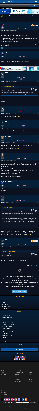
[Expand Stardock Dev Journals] (2, 335)
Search (7, 8)
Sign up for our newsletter (8, 402)
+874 (2, 125)
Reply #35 (3, 246)
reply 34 (13, 251)
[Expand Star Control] (2, 333)
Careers (30, 372)
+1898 (2, 27)
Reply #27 (3, 58)
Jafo (6, 23)
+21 (2, 140)
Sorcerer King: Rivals (18, 381)
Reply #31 (3, 142)
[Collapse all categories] (38, 313)
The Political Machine (19, 376)
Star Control (17, 374)
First (32, 21)
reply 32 (11, 207)
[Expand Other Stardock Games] (2, 326)
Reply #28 (3, 81)
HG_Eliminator (9, 181)
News (30, 374)
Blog (29, 368)
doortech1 (7, 52)
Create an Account (4, 390)
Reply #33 (3, 188)
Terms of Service (19, 408)
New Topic (34, 5)
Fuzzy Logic (8, 154)
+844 (2, 200)
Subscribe (33, 402)
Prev (35, 21)
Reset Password (4, 394)
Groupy (2, 377)
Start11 (2, 370)
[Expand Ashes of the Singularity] (2, 317)
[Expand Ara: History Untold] (2, 315)
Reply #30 (3, 128)
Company (31, 364)
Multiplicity (3, 376)
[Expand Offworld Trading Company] (2, 324)
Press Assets (31, 376)
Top (37, 30)
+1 (2, 111)
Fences (2, 372)
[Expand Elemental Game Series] (2, 319)
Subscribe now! (19, 349)
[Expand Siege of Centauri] (2, 328)
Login (11, 8)
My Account (3, 388)
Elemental (16, 368)
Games (16, 364)
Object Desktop (4, 367)
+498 (2, 157)
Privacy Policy (12, 408)
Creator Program (32, 377)
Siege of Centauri (18, 379)
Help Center (3, 387)
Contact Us (31, 379)
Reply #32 (3, 160)
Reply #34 (3, 202)
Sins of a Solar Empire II (19, 372)
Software (3, 364)
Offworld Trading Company (19, 377)
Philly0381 (7, 196)
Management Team (32, 370)
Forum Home (3, 8)
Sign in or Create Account (19, 291)
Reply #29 (3, 113)
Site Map (27, 408)
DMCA (24, 408)
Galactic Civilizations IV (19, 370)
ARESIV (7, 73)
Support (3, 384)
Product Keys (3, 392)
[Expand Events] (2, 337)
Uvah (6, 121)
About (30, 367)
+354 (2, 185)
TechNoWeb (8, 136)
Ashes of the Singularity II (19, 367)
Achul (6, 107)
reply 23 (14, 86)
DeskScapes (3, 374)
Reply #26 (3, 30)
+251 (2, 56)
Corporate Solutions (4, 368)
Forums (30, 381)
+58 (2, 76)
